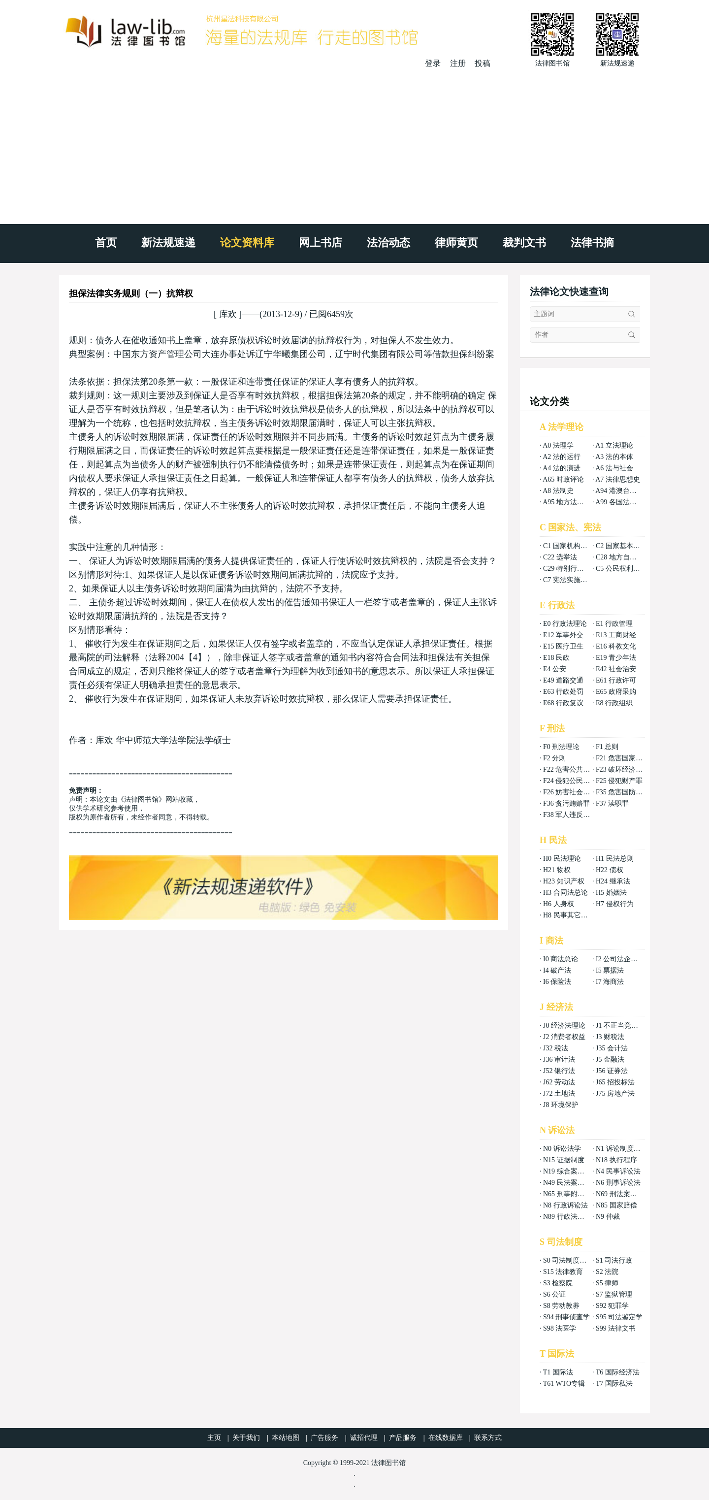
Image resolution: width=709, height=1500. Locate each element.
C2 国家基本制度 (621, 546)
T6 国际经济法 (618, 1372)
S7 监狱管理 (614, 1294)
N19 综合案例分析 (570, 1171)
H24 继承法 (613, 881)
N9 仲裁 (608, 1216)
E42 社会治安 (616, 669)
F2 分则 (554, 758)
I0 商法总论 (560, 959)
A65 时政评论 (563, 479)
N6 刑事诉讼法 (618, 1182)
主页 (214, 1437)
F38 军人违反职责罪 (573, 814)
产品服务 (403, 1437)
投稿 (482, 63)
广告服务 (324, 1437)
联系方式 (488, 1437)
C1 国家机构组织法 (572, 546)
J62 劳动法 (559, 1082)
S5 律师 (607, 1283)
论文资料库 (247, 242)
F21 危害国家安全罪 (626, 758)
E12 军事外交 (563, 635)
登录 (433, 63)
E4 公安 (554, 669)
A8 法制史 (558, 490)
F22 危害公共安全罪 (573, 769)
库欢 (228, 314)
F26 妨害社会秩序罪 (573, 792)
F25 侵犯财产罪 (619, 780)
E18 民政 (556, 657)
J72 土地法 (559, 1093)
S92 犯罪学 (612, 1305)
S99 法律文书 (616, 1328)
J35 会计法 (612, 1048)
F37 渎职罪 (612, 803)
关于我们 (246, 1437)
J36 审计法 (559, 1059)
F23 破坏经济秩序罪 (626, 769)
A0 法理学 (558, 445)
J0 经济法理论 (564, 1025)
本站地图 (285, 1437)
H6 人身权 (558, 904)
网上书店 (320, 242)
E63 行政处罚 (563, 691)
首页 (106, 242)
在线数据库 (445, 1437)
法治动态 (388, 242)
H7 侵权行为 (615, 904)
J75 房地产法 (615, 1093)
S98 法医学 (559, 1328)
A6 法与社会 (614, 468)
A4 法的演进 (561, 468)
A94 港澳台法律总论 (626, 490)
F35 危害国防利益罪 (626, 792)
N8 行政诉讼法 (565, 1205)
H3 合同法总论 (565, 892)
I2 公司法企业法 (620, 959)
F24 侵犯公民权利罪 (573, 780)
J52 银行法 (559, 1071)
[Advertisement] (354, 143)
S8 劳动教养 (561, 1305)
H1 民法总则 (615, 858)
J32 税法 (555, 1048)
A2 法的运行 (561, 456)
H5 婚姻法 (611, 892)
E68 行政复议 (563, 703)
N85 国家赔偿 (616, 1205)
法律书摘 (592, 242)
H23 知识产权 (563, 881)
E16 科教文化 (616, 646)
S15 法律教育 (563, 1271)
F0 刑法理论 (561, 746)
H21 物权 (557, 870)
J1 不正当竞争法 (620, 1025)
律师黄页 (456, 242)
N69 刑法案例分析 (623, 1194)
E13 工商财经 (616, 635)
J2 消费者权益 (564, 1037)
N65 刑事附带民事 (570, 1194)
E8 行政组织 (614, 703)
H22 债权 (609, 870)
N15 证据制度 (563, 1160)
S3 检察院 (558, 1283)
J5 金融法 (610, 1059)
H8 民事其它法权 (569, 915)
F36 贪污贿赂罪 (566, 803)
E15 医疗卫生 (563, 646)
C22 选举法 (560, 557)
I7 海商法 (610, 981)
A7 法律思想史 (617, 479)
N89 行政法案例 (567, 1216)
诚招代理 (364, 1437)
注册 (458, 63)
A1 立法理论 (614, 445)
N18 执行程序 (616, 1160)
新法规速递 (168, 242)
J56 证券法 (612, 1071)
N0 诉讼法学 (562, 1148)
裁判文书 (524, 242)
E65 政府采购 (616, 691)
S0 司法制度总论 (568, 1260)
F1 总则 (607, 746)
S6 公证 (554, 1294)
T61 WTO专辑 (564, 1383)
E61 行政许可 (616, 680)
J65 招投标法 (615, 1082)
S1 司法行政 (614, 1260)
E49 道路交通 (563, 680)
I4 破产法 (557, 970)
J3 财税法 (610, 1037)
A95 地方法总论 (567, 502)
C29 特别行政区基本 (574, 568)
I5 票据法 (610, 970)
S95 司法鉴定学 (619, 1317)
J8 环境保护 (561, 1105)
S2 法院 (607, 1271)
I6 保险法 (557, 981)
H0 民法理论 (562, 858)
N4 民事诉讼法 (618, 1171)
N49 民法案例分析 (570, 1182)
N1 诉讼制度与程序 (625, 1148)
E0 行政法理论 (565, 623)
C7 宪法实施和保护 (572, 580)
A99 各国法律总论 (622, 502)
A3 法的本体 (614, 456)
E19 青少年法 (616, 657)
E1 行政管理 (614, 623)
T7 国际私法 (614, 1383)
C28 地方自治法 (620, 557)
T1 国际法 (558, 1372)
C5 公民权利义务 (621, 568)
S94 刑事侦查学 (566, 1317)
